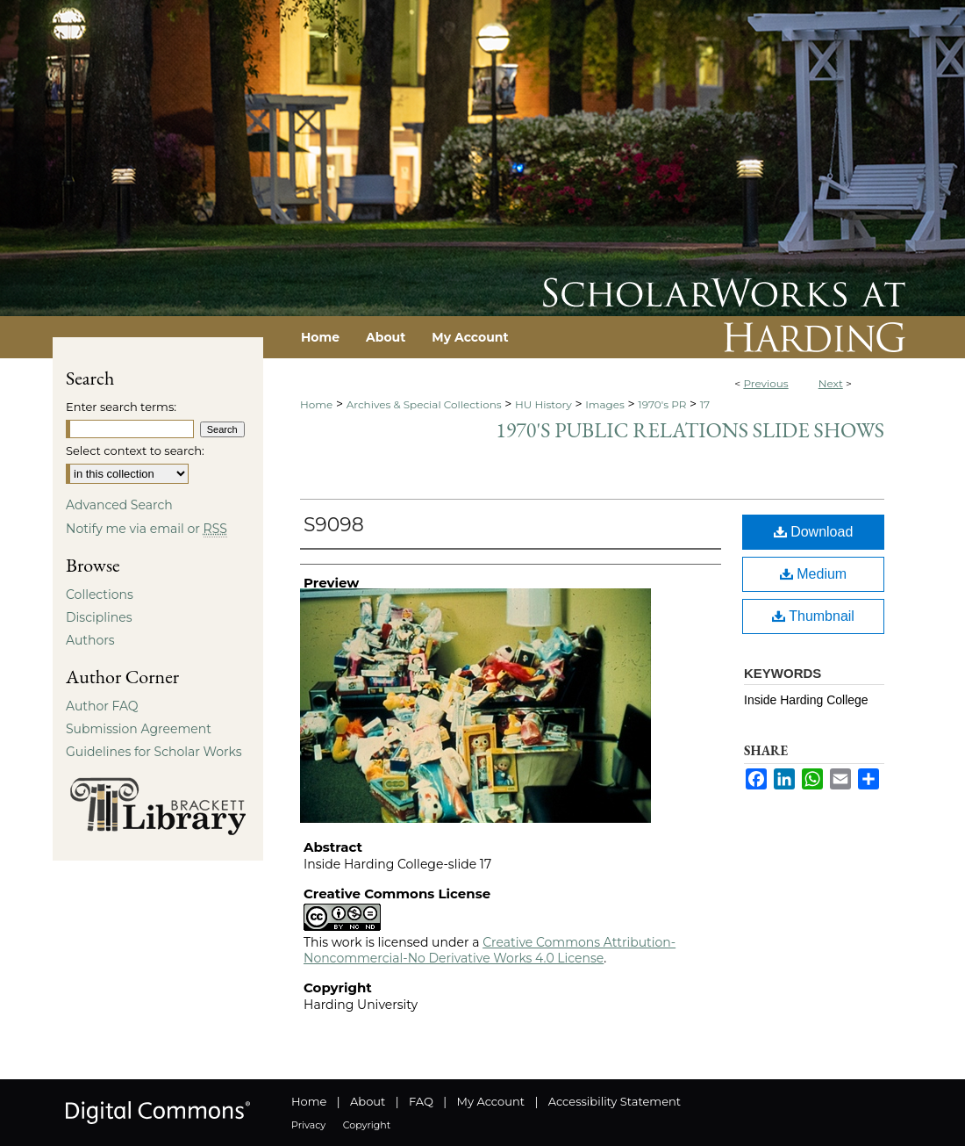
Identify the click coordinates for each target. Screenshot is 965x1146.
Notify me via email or (146, 529)
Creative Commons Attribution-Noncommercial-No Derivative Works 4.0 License (490, 950)
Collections (99, 594)
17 (705, 404)
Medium (813, 573)
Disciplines (99, 617)
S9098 (334, 525)
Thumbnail (813, 616)
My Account (491, 1101)
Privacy (308, 1125)
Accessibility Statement (614, 1101)
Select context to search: (135, 450)
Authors (90, 640)
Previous (765, 383)
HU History (543, 404)
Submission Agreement (138, 729)
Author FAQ (102, 706)
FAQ (421, 1101)
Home (316, 404)
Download (814, 531)
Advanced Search (119, 505)
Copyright (366, 1125)
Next (830, 383)
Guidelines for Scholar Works (154, 752)
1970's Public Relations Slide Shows (690, 429)
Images (605, 404)
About (367, 1101)
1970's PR (662, 404)
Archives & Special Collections (424, 404)
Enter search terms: (121, 407)
